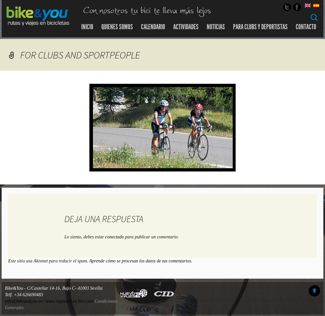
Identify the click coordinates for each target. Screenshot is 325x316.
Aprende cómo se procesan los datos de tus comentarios (140, 261)
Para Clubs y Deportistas (260, 27)
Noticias (216, 27)
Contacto (306, 27)
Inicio (87, 27)
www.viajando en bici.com (70, 301)
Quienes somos (117, 27)
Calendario (153, 27)
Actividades (186, 27)
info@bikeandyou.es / (25, 301)
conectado (114, 236)
